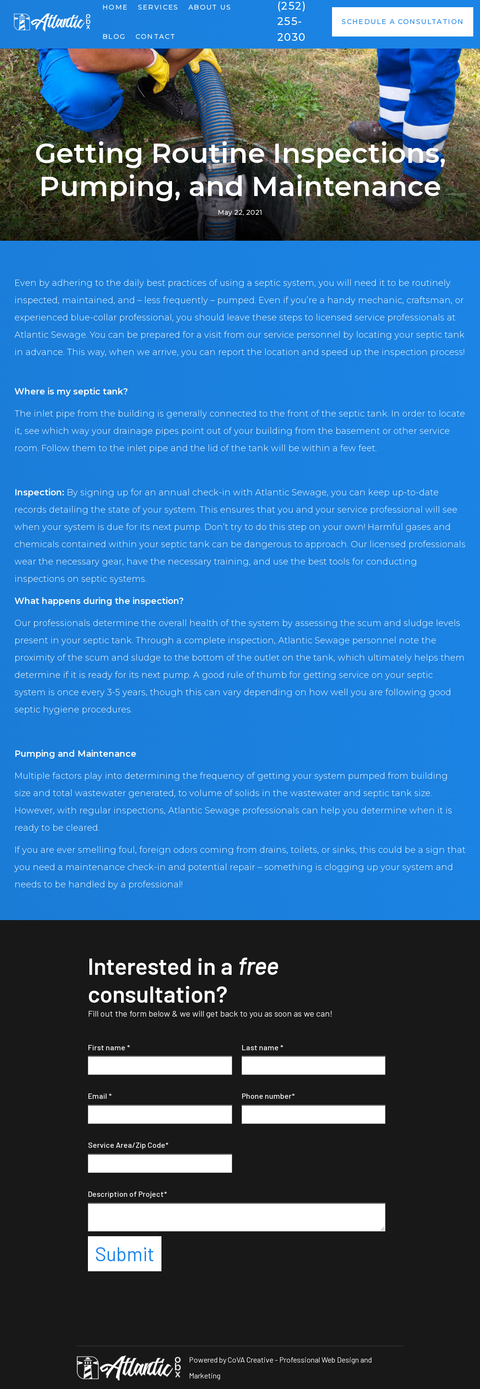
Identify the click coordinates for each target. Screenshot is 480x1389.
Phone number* (268, 1095)
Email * (100, 1095)
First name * (109, 1047)
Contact (155, 36)
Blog (114, 36)
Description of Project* (127, 1193)
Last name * (262, 1047)
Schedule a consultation (403, 21)
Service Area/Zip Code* (128, 1144)
